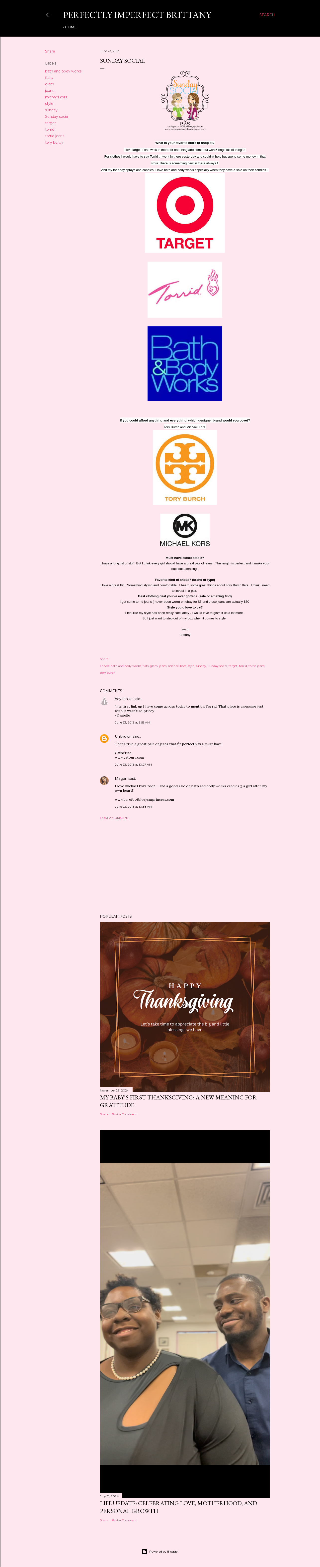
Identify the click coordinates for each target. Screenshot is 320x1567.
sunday (51, 110)
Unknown (123, 736)
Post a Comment (114, 818)
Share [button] (50, 51)
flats (49, 77)
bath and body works (63, 71)
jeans (49, 90)
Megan (121, 778)
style (49, 103)
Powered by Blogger (160, 1552)
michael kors (56, 97)
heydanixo (124, 699)
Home (71, 27)
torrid (49, 129)
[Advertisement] (185, 867)
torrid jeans (54, 136)
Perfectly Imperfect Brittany (137, 15)
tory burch (54, 142)
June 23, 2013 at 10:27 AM (133, 764)
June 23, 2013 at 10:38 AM (133, 806)
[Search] (267, 15)
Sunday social (57, 116)
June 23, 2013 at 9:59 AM (132, 722)
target (50, 123)
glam (49, 84)
